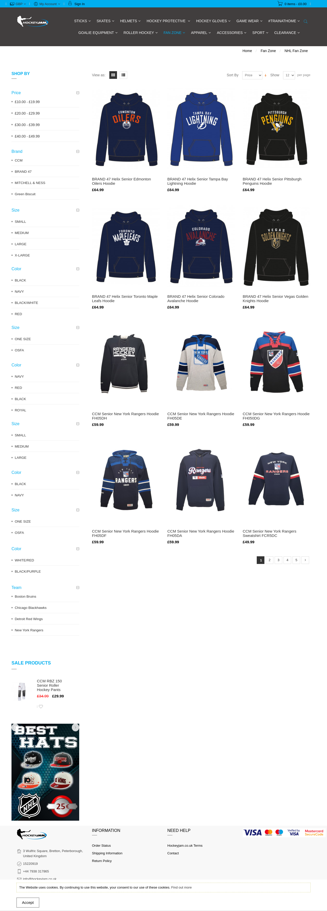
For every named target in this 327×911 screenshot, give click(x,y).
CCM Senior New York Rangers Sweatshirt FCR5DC (269, 533)
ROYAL (20, 410)
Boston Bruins (25, 596)
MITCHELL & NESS (30, 183)
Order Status (101, 845)
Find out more (181, 887)
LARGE (21, 244)
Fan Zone (268, 51)
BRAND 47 (23, 172)
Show (274, 75)
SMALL (20, 222)
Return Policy (102, 861)
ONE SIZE (23, 339)
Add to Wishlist (41, 706)
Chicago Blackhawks (31, 608)
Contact (173, 853)
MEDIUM (22, 233)
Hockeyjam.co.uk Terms (185, 845)
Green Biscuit (25, 194)
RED (18, 314)
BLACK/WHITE (26, 303)
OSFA (19, 350)
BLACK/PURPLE (28, 571)
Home (247, 51)
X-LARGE (22, 255)
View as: (99, 75)
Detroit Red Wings (29, 619)
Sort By (233, 75)
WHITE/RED (24, 560)
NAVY (19, 291)
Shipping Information (107, 853)
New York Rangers (29, 630)
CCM (19, 160)
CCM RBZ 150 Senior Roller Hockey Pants (49, 685)
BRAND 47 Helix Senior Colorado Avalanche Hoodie (195, 298)
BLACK (20, 280)
